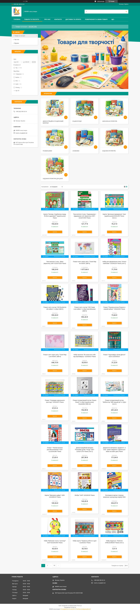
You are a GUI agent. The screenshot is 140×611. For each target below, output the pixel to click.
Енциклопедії (77, 121)
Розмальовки (47, 151)
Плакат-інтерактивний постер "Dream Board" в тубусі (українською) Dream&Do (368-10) (84, 402)
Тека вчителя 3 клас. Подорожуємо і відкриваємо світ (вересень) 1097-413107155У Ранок (84, 216)
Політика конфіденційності (83, 609)
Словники (76, 151)
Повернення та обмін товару (96, 19)
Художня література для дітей (53, 178)
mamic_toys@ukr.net (21, 133)
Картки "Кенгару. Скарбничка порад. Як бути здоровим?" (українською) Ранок (54, 216)
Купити (55, 232)
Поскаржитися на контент (68, 609)
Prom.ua (79, 605)
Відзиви (16, 43)
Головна (17, 19)
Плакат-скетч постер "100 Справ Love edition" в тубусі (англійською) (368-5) (85, 309)
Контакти (58, 19)
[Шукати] (126, 12)
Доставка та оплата (73, 19)
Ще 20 (17, 90)
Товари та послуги (31, 19)
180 (54, 565)
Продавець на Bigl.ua (70, 607)
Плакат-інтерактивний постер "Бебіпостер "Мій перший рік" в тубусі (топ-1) (114, 402)
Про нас (47, 19)
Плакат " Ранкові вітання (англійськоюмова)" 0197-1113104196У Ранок (55, 449)
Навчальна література (109, 121)
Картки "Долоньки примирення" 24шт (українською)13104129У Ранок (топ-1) (114, 216)
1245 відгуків (100, 1)
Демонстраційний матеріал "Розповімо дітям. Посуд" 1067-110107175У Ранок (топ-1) (84, 449)
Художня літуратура (109, 151)
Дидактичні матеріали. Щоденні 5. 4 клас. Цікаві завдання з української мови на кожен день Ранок (114, 449)
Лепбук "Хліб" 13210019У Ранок (84, 495)
